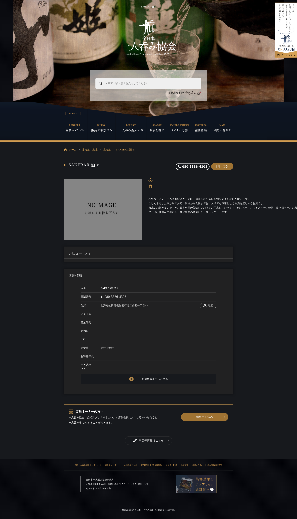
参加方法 (145, 465)
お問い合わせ (198, 465)
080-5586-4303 (113, 297)
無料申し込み (204, 416)
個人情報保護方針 (215, 465)
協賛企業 (185, 465)
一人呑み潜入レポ (129, 465)
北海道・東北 (89, 149)
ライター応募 (171, 465)
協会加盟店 (157, 465)
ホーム (70, 149)
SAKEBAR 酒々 (125, 149)
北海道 (107, 149)
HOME (73, 113)
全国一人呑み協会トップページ (87, 465)
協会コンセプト (111, 465)
